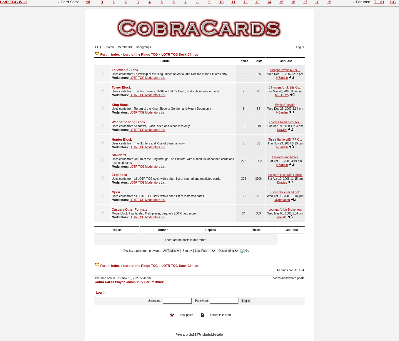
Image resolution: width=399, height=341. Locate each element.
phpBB (192, 334)
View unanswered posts (288, 278)
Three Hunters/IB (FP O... (285, 139)
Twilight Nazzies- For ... (285, 70)
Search (109, 47)
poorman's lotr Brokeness (285, 209)
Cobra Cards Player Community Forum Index (129, 282)
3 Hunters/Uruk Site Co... (285, 87)
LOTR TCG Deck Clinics (179, 54)
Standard (119, 155)
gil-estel (282, 217)
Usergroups (143, 47)
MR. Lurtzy (282, 95)
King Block (120, 105)
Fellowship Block (125, 70)
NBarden (282, 77)
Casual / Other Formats (129, 209)
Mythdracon (282, 200)
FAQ (98, 47)
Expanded (119, 175)
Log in (300, 47)
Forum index (110, 54)
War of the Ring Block (128, 122)
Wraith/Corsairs (285, 105)
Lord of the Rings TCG (140, 54)
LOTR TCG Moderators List (148, 77)
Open (116, 192)
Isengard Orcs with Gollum (285, 175)
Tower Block (121, 87)
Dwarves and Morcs (285, 157)
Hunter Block (122, 139)
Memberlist (125, 47)
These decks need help (285, 192)
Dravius (282, 130)
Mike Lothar (217, 334)
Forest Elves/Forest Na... (285, 122)
